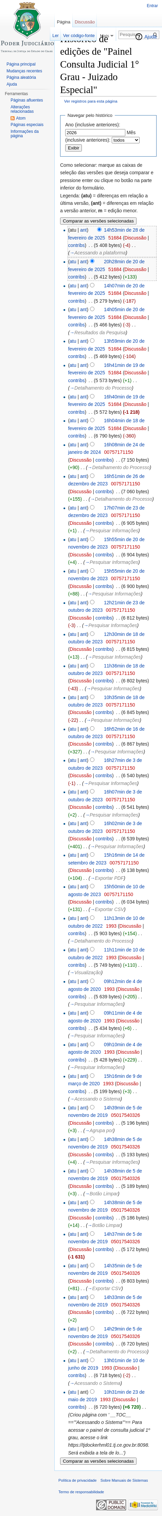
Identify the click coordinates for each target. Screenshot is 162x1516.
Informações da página (25, 134)
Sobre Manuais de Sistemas (124, 1480)
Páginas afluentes (27, 100)
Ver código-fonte (79, 35)
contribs (76, 245)
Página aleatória (21, 77)
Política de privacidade (77, 1480)
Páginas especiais (27, 124)
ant (83, 230)
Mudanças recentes (24, 71)
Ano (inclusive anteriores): (92, 124)
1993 (111, 926)
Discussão (135, 237)
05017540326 (125, 1115)
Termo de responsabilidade (81, 1492)
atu (73, 261)
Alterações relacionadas (22, 109)
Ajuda (150, 36)
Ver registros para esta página (91, 101)
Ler (55, 35)
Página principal (20, 64)
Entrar (152, 5)
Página (63, 21)
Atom (20, 118)
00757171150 (118, 452)
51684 (115, 237)
